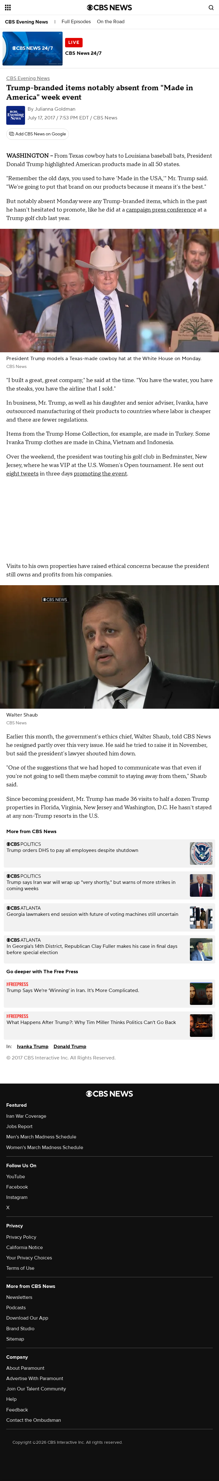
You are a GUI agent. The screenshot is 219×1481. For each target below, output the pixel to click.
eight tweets (22, 473)
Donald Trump (69, 1046)
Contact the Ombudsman (33, 1420)
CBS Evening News (26, 22)
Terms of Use (20, 1268)
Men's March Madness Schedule (41, 1136)
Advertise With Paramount (34, 1378)
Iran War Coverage (26, 1116)
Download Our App (27, 1318)
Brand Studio (20, 1328)
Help (11, 1399)
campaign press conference (161, 209)
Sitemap (15, 1339)
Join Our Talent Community (36, 1388)
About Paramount (25, 1368)
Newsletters (19, 1297)
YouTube (15, 1176)
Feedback (17, 1409)
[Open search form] (211, 7)
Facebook (17, 1187)
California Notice (24, 1247)
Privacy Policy (21, 1237)
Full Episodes (76, 22)
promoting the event (100, 473)
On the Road (111, 22)
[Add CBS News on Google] (37, 134)
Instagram (17, 1197)
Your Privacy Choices (29, 1257)
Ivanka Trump (32, 1046)
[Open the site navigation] (40, 7)
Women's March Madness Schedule (44, 1147)
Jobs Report (19, 1126)
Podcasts (16, 1307)
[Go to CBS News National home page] (109, 7)
